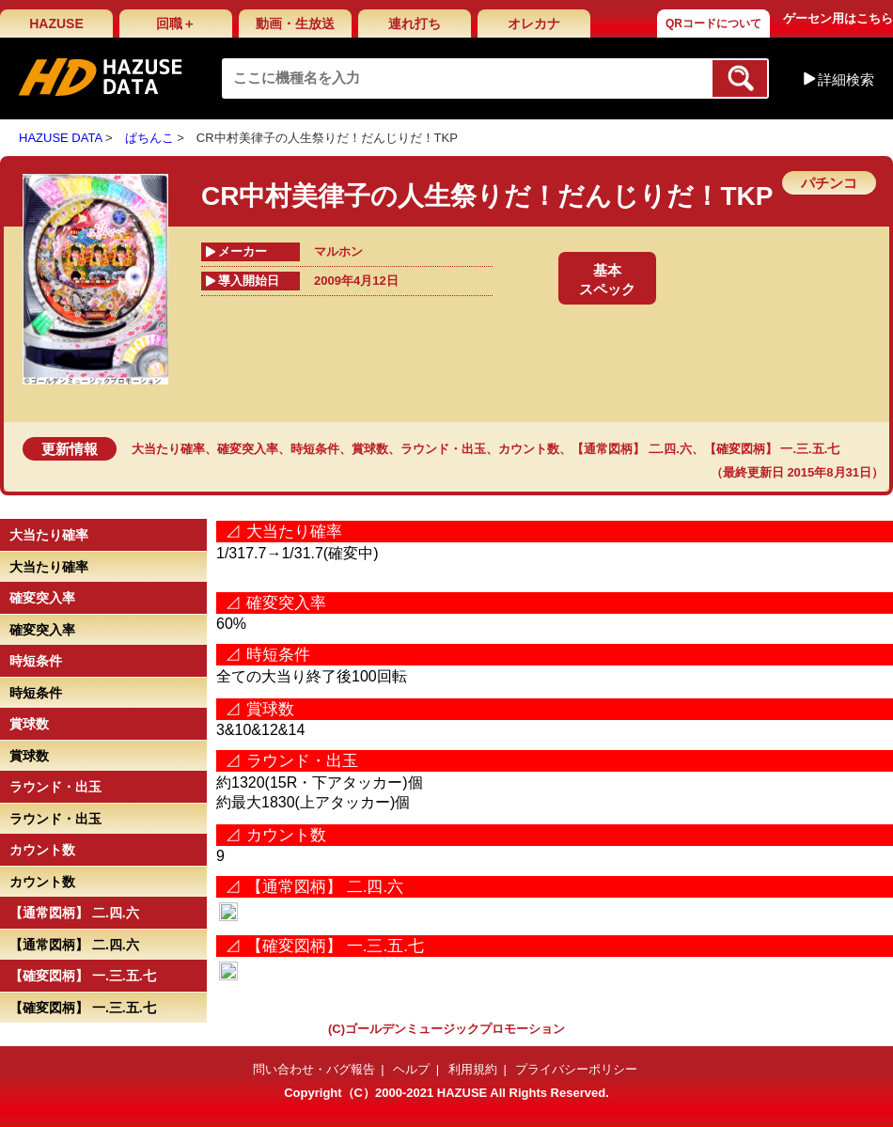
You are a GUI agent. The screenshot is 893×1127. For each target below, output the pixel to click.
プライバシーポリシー (576, 1069)
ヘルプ (411, 1069)
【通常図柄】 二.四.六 (632, 449)
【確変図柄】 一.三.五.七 (771, 449)
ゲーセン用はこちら (838, 18)
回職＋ (176, 23)
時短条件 (314, 449)
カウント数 (528, 449)
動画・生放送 (295, 23)
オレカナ (534, 23)
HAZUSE (56, 23)
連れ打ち (414, 23)
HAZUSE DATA (60, 138)
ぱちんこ (149, 138)
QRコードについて (713, 23)
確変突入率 (247, 449)
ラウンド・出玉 (443, 449)
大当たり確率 (168, 449)
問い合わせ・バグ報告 (314, 1069)
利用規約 (472, 1069)
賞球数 (370, 449)
